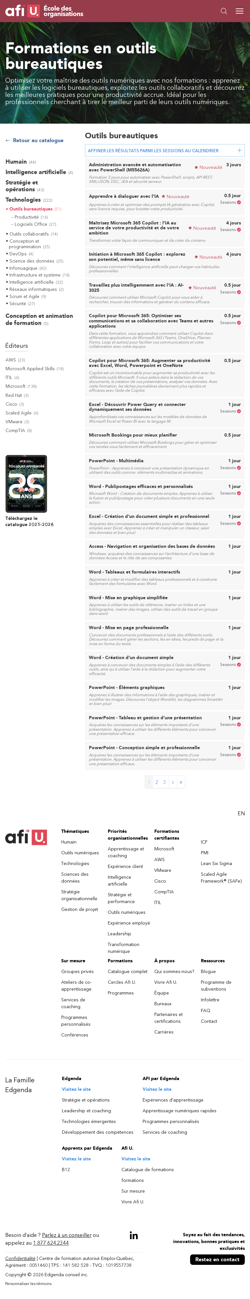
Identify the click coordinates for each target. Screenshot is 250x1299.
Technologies (75, 863)
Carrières (164, 1032)
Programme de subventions (216, 986)
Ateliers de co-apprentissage (76, 986)
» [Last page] (181, 782)
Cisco (160, 881)
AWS (159, 859)
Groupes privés (77, 971)
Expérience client (125, 866)
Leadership (119, 934)
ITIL (157, 902)
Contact (209, 1021)
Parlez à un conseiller (66, 1235)
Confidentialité (20, 1258)
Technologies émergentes (89, 1121)
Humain (68, 842)
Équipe (161, 993)
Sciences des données (75, 878)
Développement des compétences (97, 1132)
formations (132, 1180)
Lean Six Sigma (216, 863)
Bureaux (163, 1004)
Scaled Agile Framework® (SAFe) (221, 878)
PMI (204, 853)
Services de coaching (73, 1003)
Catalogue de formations (147, 1169)
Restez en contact (217, 1259)
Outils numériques (80, 853)
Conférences (74, 1035)
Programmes (121, 993)
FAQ (205, 1010)
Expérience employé (129, 923)
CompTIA (164, 892)
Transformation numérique (123, 948)
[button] (185, 11)
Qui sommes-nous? (174, 971)
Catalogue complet (127, 971)
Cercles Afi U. (122, 982)
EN (241, 813)
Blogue (208, 971)
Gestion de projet (79, 909)
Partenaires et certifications (168, 1018)
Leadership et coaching (86, 1111)
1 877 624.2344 (51, 1243)
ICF (204, 842)
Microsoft (164, 849)
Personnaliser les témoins (28, 1283)
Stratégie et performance (121, 898)
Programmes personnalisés (75, 1021)
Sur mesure (133, 1191)
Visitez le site (76, 1089)
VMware (162, 870)
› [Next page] (173, 782)
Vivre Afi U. (165, 982)
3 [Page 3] (164, 782)
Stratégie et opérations (86, 1100)
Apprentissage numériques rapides (179, 1111)
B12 (66, 1169)
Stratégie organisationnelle (79, 895)
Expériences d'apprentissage (173, 1100)
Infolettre (210, 1000)
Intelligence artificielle (119, 880)
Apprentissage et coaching (126, 852)
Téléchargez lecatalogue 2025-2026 (29, 521)
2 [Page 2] (156, 782)
